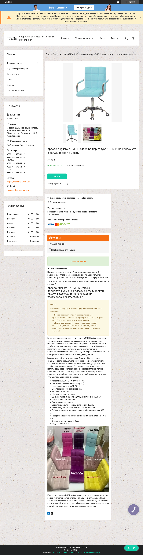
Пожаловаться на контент (63, 552)
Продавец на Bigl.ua (71, 550)
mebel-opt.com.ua (78, 261)
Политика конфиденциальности (87, 552)
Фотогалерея (13, 74)
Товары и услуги (82, 38)
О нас (102, 38)
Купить (57, 176)
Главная (65, 38)
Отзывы (10, 85)
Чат (131, 548)
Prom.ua (84, 547)
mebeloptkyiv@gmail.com (18, 190)
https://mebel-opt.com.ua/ (18, 182)
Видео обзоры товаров (17, 69)
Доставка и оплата (15, 90)
